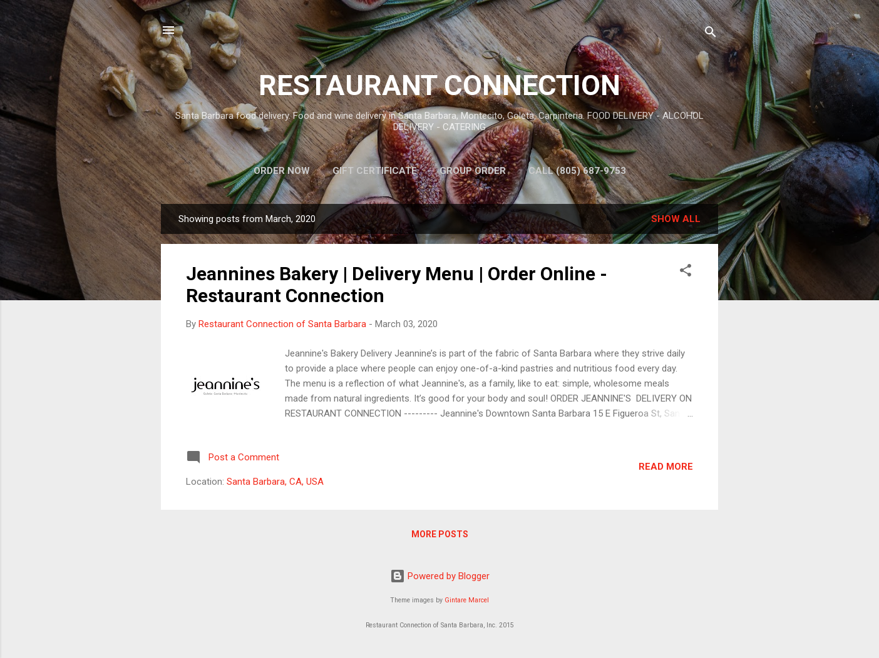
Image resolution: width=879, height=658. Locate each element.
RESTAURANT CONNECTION (439, 85)
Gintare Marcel (467, 600)
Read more (666, 466)
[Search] (710, 34)
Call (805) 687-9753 (577, 170)
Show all (676, 219)
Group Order (473, 170)
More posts (439, 534)
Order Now (282, 170)
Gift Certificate (374, 170)
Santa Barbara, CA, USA (275, 481)
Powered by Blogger (440, 576)
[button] (685, 272)
